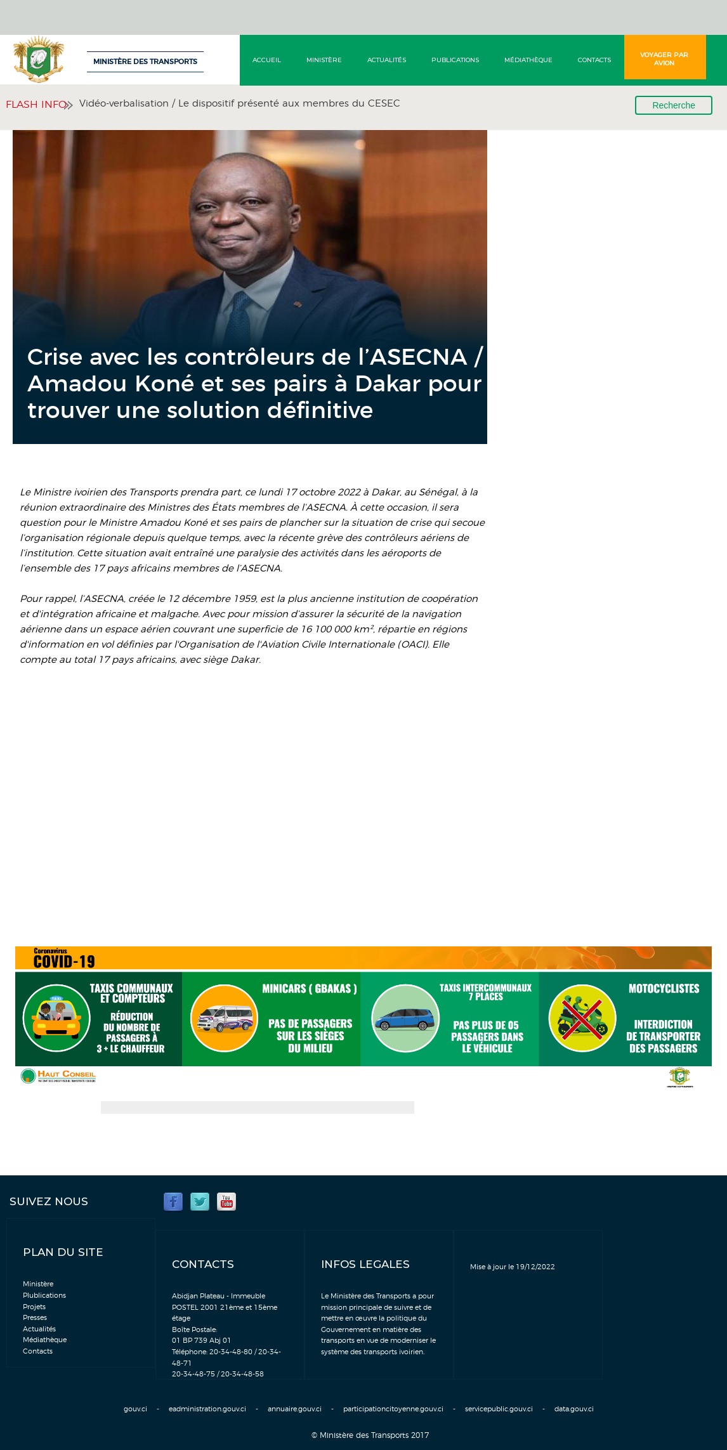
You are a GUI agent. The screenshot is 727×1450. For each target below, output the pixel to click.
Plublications (44, 1295)
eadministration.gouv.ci (207, 1409)
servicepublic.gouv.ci (499, 1409)
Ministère (324, 60)
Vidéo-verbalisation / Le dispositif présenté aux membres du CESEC (239, 103)
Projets (34, 1306)
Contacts (594, 60)
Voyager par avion (664, 59)
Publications (455, 60)
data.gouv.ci (574, 1409)
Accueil (266, 60)
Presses (35, 1317)
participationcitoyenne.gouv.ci (393, 1409)
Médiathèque (528, 60)
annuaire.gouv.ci (295, 1409)
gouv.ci (135, 1409)
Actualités (386, 60)
